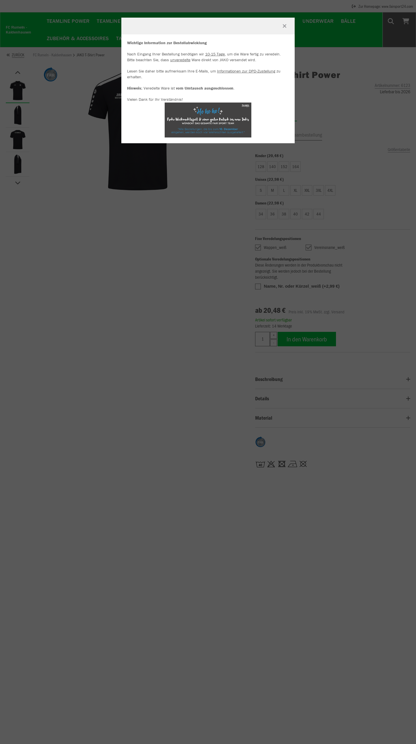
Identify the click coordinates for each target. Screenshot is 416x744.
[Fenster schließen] (284, 26)
